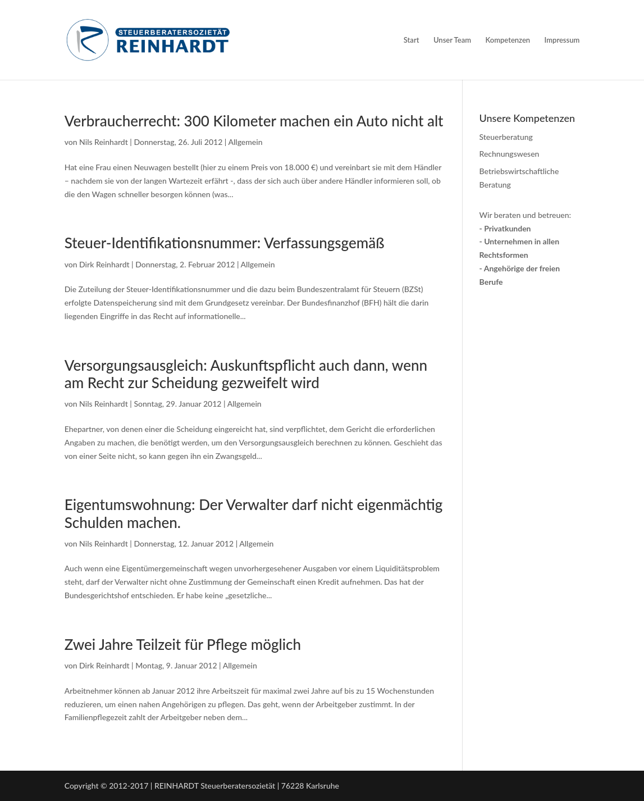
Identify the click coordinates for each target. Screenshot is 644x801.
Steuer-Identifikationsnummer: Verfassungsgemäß (225, 243)
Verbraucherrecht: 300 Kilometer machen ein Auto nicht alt (254, 121)
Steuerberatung (506, 137)
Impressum (562, 40)
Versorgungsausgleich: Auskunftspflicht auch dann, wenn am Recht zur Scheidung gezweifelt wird (246, 374)
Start (411, 40)
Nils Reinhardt (103, 142)
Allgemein (245, 142)
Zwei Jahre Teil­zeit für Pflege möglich (183, 644)
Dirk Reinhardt (104, 264)
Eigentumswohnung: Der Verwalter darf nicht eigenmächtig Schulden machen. (254, 513)
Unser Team (452, 40)
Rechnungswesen (509, 153)
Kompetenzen (508, 40)
